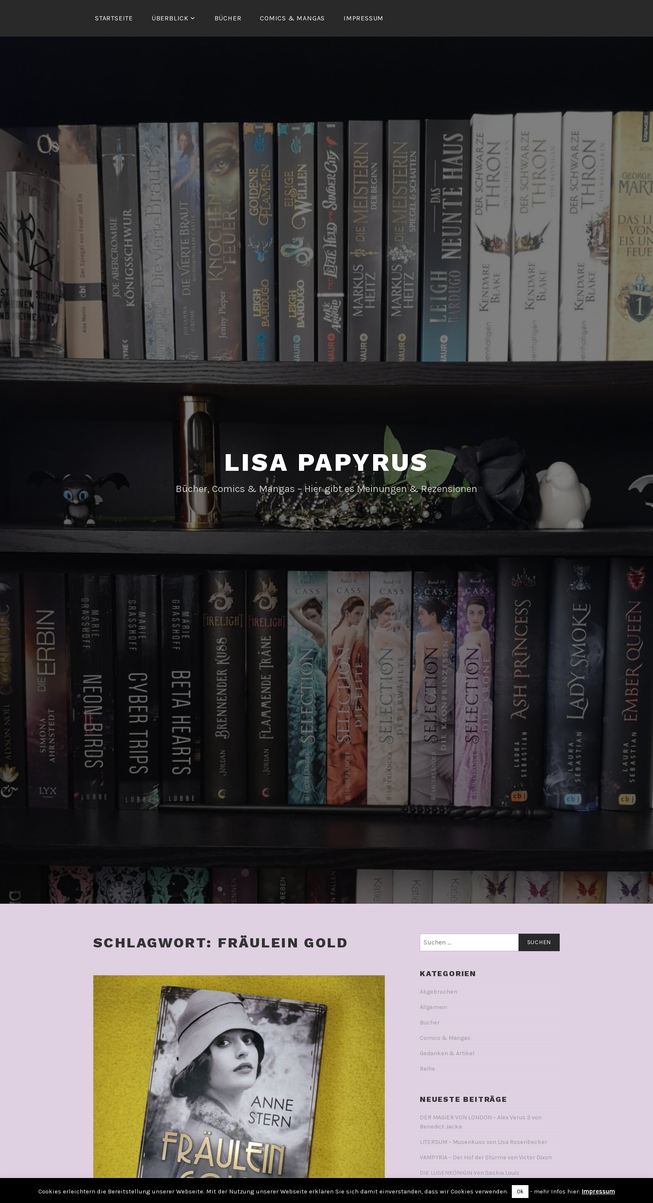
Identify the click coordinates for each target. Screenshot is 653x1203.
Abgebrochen (438, 991)
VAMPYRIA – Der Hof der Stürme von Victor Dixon (486, 1157)
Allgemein (433, 1007)
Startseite (114, 18)
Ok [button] (520, 1191)
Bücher (228, 18)
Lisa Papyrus (326, 462)
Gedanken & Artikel (447, 1053)
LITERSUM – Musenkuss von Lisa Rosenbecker (483, 1142)
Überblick (170, 18)
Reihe (427, 1068)
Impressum (364, 18)
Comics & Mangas (292, 18)
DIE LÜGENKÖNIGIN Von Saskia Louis (469, 1172)
